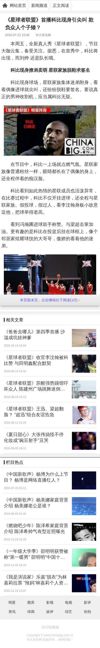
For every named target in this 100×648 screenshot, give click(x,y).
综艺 (68, 612)
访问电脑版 (50, 627)
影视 (49, 602)
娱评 (49, 612)
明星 (12, 602)
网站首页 (18, 5)
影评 (87, 602)
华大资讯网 (43, 35)
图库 (31, 602)
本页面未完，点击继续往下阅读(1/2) (50, 300)
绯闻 (31, 612)
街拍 (87, 612)
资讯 (12, 612)
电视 (68, 602)
